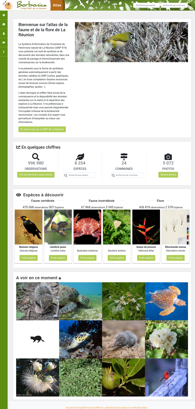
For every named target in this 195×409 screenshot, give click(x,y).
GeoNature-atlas (92, 405)
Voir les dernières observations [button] (36, 174)
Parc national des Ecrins (130, 405)
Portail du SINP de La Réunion (99, 395)
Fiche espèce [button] (28, 245)
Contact (146, 395)
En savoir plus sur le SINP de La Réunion (42, 129)
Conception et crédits (128, 395)
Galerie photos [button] (168, 174)
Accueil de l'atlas (72, 395)
